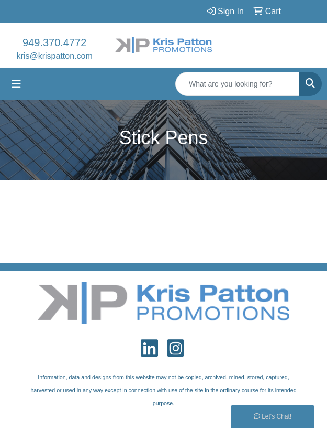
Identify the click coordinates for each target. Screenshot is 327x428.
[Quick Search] (237, 84)
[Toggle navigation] (16, 84)
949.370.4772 (54, 42)
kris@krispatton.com (55, 55)
